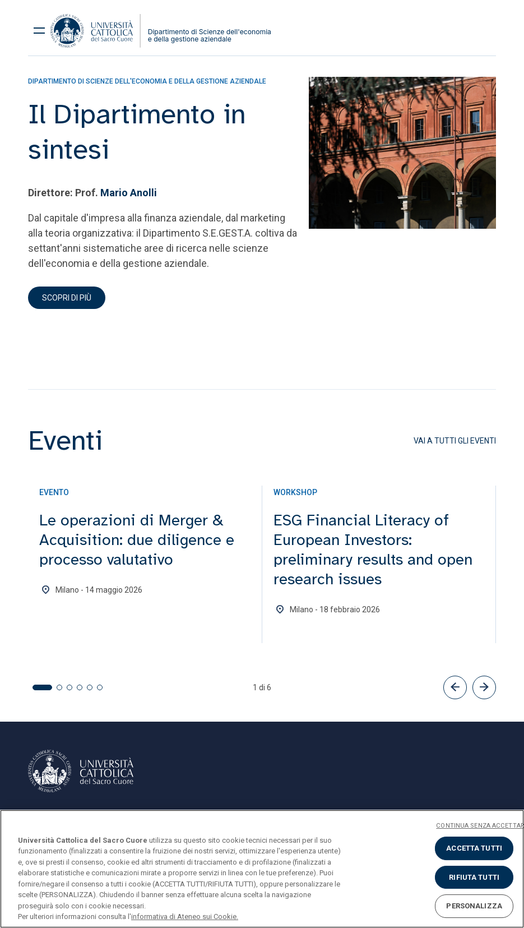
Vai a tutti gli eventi (455, 441)
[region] (262, 869)
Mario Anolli (128, 192)
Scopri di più (66, 297)
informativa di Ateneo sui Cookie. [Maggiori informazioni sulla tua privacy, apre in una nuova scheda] (184, 916)
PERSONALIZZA (474, 906)
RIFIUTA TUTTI (474, 877)
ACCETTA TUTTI (474, 848)
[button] (455, 687)
